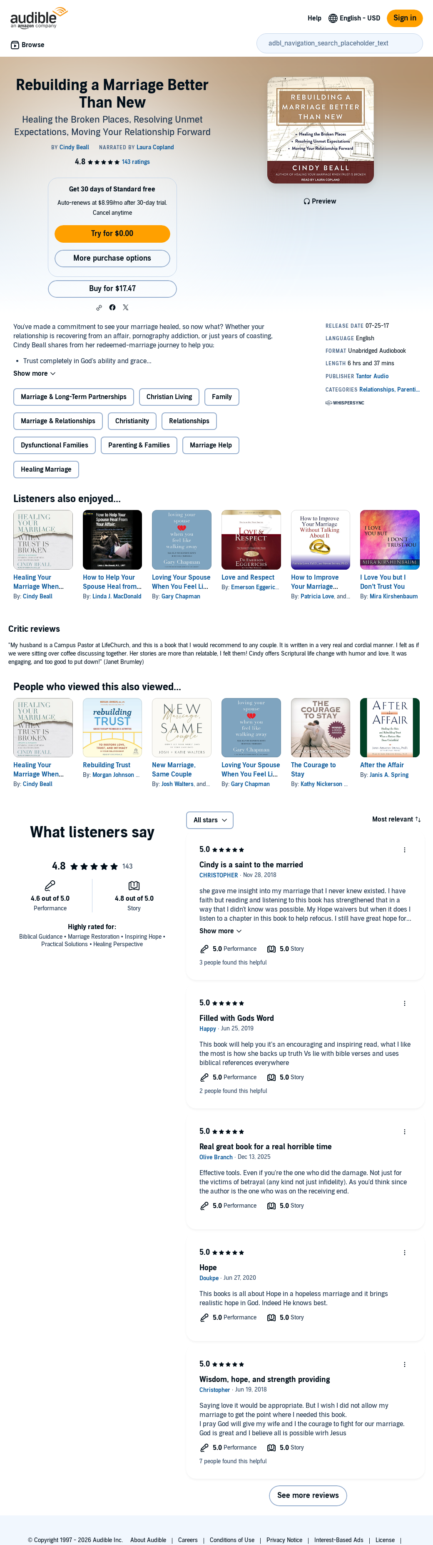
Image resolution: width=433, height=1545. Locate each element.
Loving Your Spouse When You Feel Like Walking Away (181, 586)
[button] (99, 307)
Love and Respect (247, 577)
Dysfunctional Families (54, 445)
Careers (188, 1540)
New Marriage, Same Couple (174, 770)
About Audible (148, 1540)
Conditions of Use (232, 1540)
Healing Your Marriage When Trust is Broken (36, 586)
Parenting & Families (139, 445)
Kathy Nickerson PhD (328, 784)
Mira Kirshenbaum (394, 596)
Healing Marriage (46, 469)
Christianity (132, 421)
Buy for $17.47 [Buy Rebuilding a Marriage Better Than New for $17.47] (112, 288)
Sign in (404, 18)
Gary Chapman (181, 596)
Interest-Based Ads (338, 1540)
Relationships (189, 421)
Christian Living (169, 397)
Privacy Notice (284, 1540)
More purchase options (112, 258)
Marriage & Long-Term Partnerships (74, 397)
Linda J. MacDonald (117, 596)
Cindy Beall (37, 596)
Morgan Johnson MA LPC (124, 775)
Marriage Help (211, 445)
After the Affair (382, 765)
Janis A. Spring (389, 775)
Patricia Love (317, 596)
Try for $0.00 (112, 233)
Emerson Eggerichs (256, 587)
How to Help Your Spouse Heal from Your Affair (110, 586)
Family (222, 397)
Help (314, 18)
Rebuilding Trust (106, 765)
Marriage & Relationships (58, 421)
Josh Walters (178, 784)
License (385, 1540)
